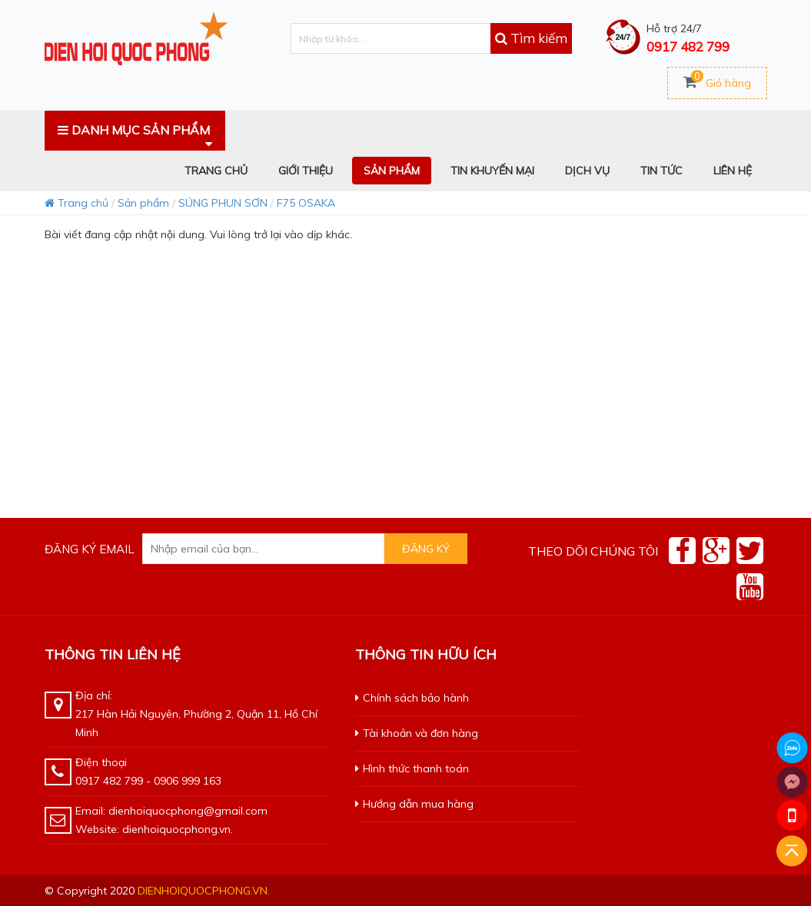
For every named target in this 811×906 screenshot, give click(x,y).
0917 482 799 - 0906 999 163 (148, 781)
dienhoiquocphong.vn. (204, 891)
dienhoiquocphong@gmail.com (188, 811)
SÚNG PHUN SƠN (223, 203)
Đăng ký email (90, 549)
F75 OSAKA (306, 203)
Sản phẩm (143, 203)
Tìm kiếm (531, 38)
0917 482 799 (688, 46)
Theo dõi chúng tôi (593, 551)
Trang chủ (76, 203)
